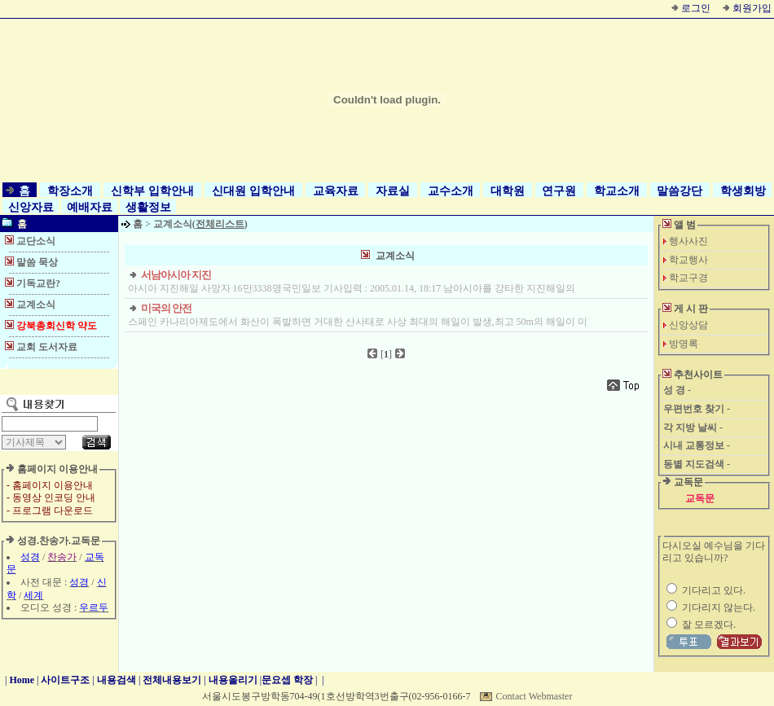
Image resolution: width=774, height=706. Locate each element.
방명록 (683, 343)
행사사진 (688, 241)
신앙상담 (688, 325)
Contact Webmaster (534, 696)
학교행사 (688, 259)
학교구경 (688, 277)
